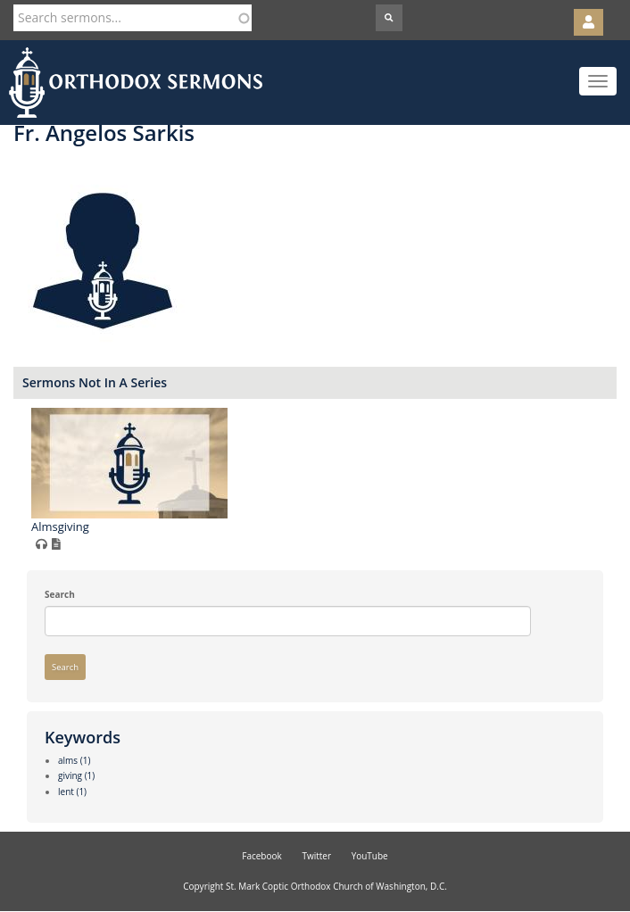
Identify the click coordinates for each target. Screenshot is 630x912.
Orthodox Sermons (135, 82)
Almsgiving (60, 526)
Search (60, 594)
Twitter (316, 856)
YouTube (370, 856)
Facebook (262, 856)
